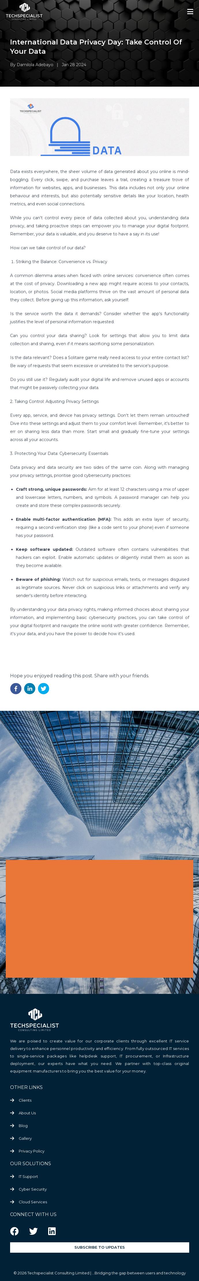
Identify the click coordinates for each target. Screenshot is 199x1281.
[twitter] (43, 688)
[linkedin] (29, 688)
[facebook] (16, 688)
